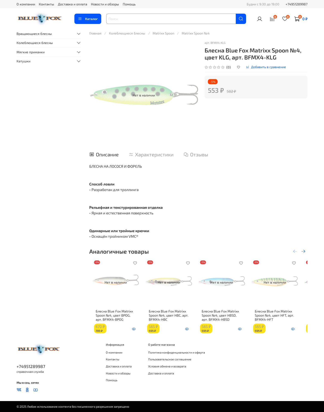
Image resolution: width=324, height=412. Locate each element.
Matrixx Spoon (163, 33)
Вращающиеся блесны (34, 34)
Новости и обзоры (105, 4)
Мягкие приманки (31, 52)
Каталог (88, 19)
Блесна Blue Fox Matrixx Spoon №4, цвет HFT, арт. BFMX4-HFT (280, 318)
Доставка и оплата (72, 4)
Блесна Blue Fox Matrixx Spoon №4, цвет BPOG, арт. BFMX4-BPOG (113, 318)
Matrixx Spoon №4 (196, 33)
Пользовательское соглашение (169, 359)
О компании (26, 4)
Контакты (46, 4)
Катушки (23, 61)
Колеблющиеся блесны (127, 33)
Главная (95, 33)
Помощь (129, 4)
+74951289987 (296, 4)
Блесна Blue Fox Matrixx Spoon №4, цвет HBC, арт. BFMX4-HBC (168, 318)
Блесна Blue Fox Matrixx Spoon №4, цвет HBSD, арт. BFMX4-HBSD (226, 318)
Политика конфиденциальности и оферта (176, 352)
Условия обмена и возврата (167, 366)
